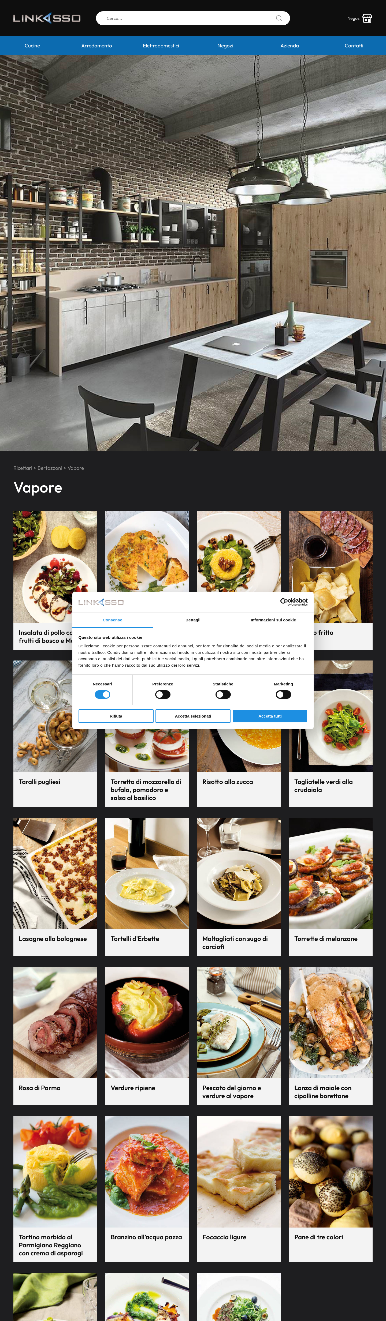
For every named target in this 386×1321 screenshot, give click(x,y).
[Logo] (46, 18)
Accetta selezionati (193, 716)
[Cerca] (193, 18)
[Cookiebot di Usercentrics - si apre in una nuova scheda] (284, 602)
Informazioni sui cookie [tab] (273, 620)
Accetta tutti (270, 716)
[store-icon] (360, 18)
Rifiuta (116, 716)
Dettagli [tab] (193, 620)
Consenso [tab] (112, 620)
